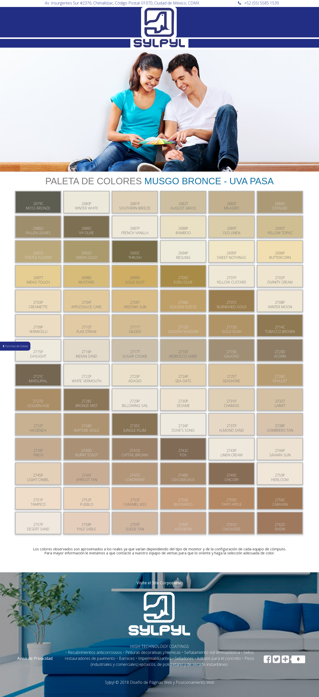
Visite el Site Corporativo (160, 583)
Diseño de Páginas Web (151, 682)
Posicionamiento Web (195, 682)
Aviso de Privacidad (35, 658)
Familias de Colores (15, 346)
